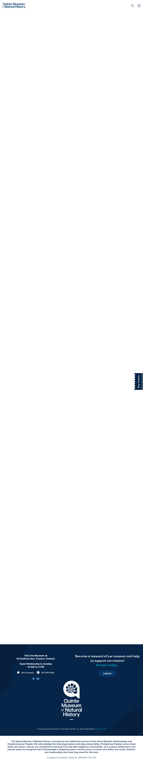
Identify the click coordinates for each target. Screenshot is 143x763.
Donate (107, 673)
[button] (139, 5)
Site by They (101, 729)
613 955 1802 (45, 672)
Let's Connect (25, 672)
